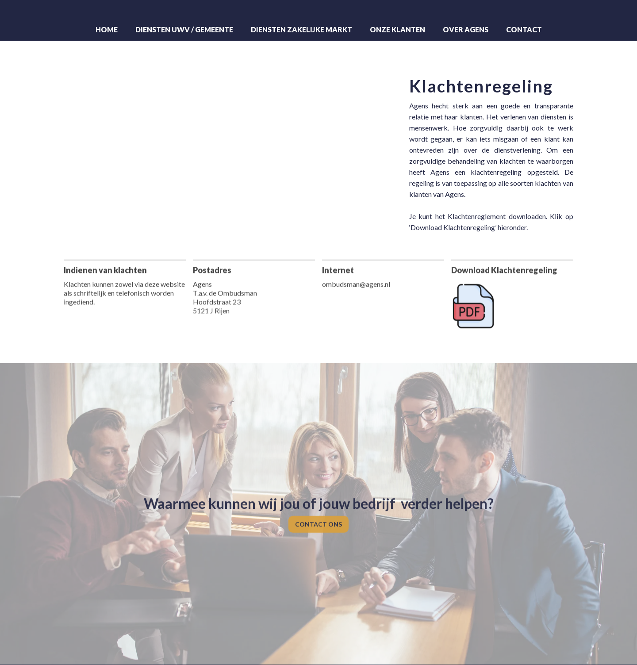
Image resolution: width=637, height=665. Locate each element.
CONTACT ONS (318, 519)
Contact (524, 29)
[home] (318, 11)
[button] (184, 29)
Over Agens (465, 29)
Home (107, 29)
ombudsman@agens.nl (356, 279)
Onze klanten (397, 29)
